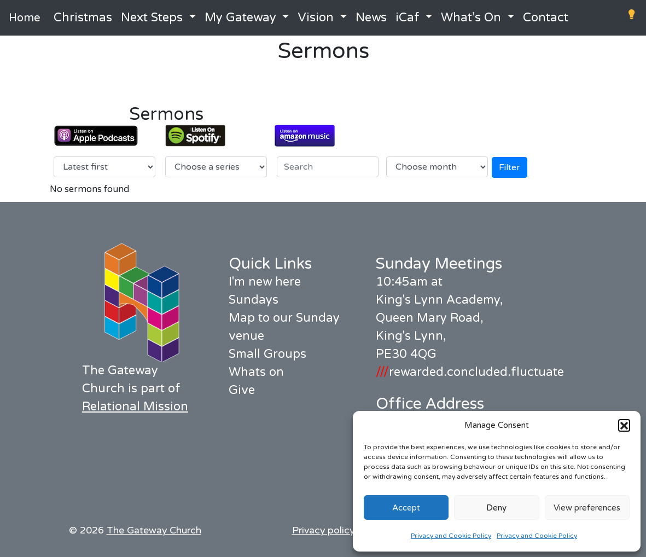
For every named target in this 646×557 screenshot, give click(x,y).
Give (242, 390)
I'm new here (265, 282)
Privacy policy (323, 530)
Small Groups (267, 354)
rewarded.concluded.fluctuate (470, 372)
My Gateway (240, 17)
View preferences (587, 508)
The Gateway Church (154, 530)
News (371, 17)
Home (24, 18)
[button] (624, 425)
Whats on (256, 372)
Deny (496, 508)
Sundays (253, 300)
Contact (545, 17)
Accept (406, 508)
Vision (316, 17)
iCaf (407, 17)
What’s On (471, 17)
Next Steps (152, 17)
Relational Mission (135, 406)
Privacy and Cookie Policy (451, 535)
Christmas (83, 17)
